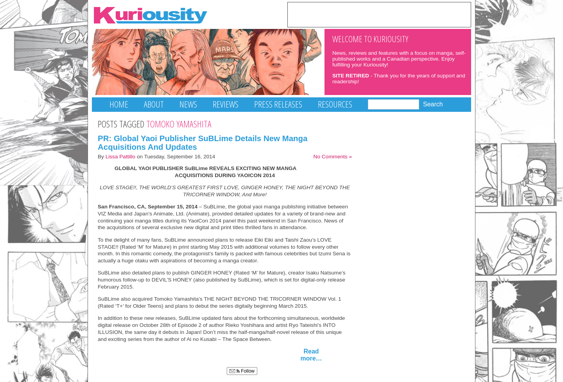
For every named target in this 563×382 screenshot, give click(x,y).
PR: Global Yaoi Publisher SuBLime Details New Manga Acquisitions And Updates (203, 143)
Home (118, 104)
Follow (242, 371)
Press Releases (278, 104)
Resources (335, 104)
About (154, 104)
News (188, 104)
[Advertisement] (379, 14)
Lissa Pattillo (121, 157)
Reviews (225, 104)
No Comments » (333, 157)
